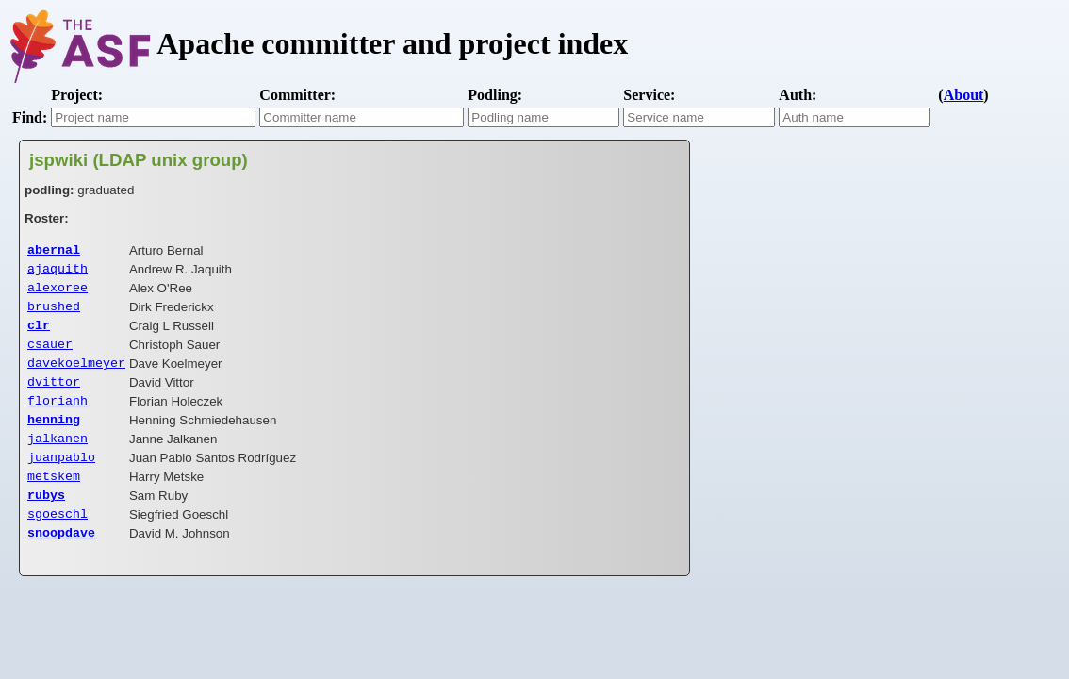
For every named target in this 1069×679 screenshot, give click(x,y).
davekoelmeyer (76, 375)
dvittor (53, 396)
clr (38, 333)
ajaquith (57, 271)
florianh (57, 416)
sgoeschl (57, 541)
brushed (53, 313)
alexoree (57, 292)
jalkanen (57, 458)
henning (53, 437)
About (964, 95)
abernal (53, 250)
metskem (53, 499)
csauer (50, 354)
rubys (46, 520)
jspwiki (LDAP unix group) (138, 160)
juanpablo (61, 479)
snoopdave (61, 562)
